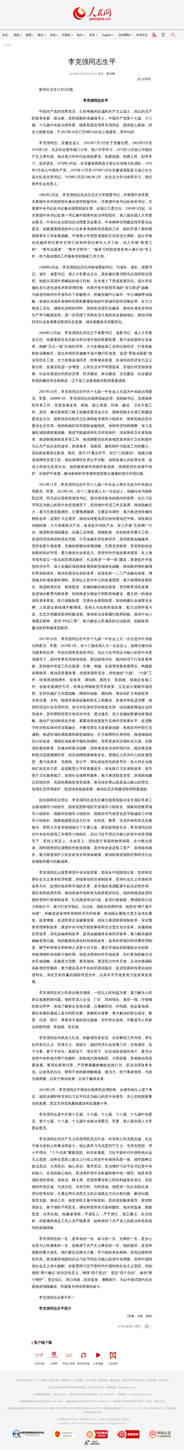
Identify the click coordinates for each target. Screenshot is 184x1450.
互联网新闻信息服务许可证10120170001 (41, 1401)
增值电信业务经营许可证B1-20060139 (87, 1401)
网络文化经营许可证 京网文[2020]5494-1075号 (75, 1408)
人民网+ (54, 1357)
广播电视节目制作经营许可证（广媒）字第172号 (138, 1401)
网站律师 (140, 1380)
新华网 (110, 73)
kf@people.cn (60, 1394)
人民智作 (113, 1357)
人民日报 (39, 1357)
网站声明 (128, 1380)
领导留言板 (83, 1357)
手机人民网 (68, 1357)
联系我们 (164, 1380)
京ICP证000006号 (153, 1408)
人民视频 (98, 1357)
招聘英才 (66, 1380)
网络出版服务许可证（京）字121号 (122, 1408)
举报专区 (142, 34)
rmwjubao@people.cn (140, 1394)
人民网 (6, 45)
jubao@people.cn (127, 1387)
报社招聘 (54, 1380)
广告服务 (79, 1380)
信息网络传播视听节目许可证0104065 (28, 1408)
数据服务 (115, 1380)
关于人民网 (41, 1380)
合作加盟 (91, 1380)
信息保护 (152, 1380)
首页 (5, 34)
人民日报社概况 (24, 1380)
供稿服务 (103, 1380)
